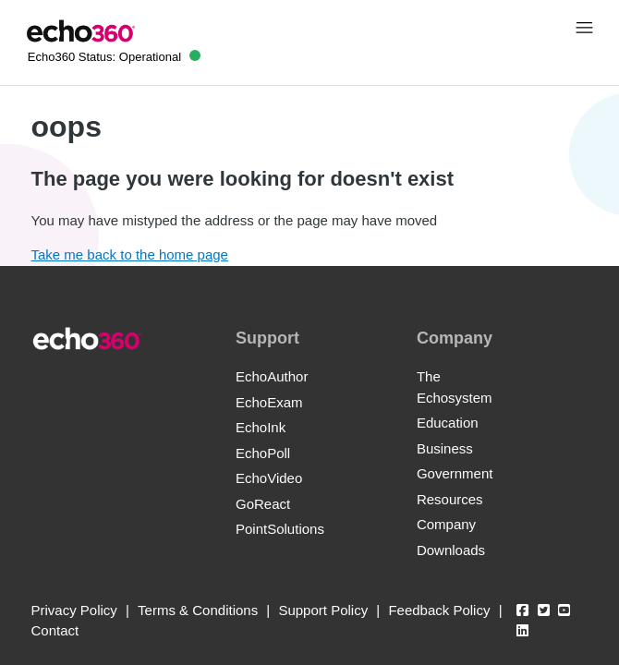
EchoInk (260, 427)
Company (446, 524)
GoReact (263, 504)
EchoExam (269, 402)
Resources (450, 499)
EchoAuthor (272, 376)
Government (455, 473)
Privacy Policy (74, 610)
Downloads (451, 550)
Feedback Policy (439, 610)
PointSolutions (280, 529)
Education (448, 422)
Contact (55, 630)
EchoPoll (263, 453)
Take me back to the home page (129, 254)
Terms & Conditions (198, 610)
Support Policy (323, 610)
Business (445, 448)
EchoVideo (269, 478)
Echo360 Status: (114, 57)
